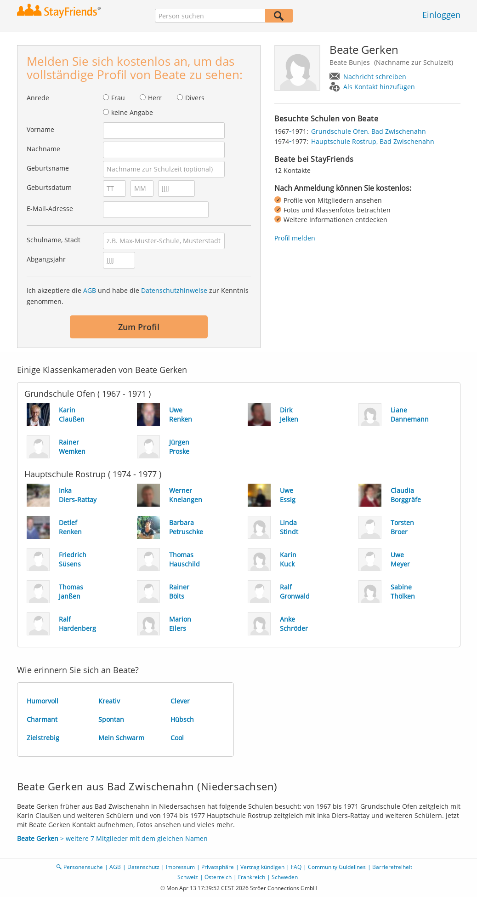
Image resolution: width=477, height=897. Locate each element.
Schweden (285, 877)
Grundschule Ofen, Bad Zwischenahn (368, 131)
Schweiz (187, 877)
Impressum (180, 867)
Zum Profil (138, 326)
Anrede (38, 97)
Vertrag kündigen (262, 867)
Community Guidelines (337, 867)
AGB (89, 290)
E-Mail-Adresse (50, 208)
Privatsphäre (217, 867)
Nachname (43, 148)
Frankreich (251, 877)
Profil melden (294, 238)
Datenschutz (143, 867)
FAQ (296, 867)
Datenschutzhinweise (174, 290)
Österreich (218, 877)
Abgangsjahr (46, 259)
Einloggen (441, 14)
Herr (155, 97)
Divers (194, 97)
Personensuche (83, 867)
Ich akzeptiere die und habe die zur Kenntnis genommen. (138, 296)
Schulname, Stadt (53, 239)
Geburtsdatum (49, 187)
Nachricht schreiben (374, 76)
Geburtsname (48, 168)
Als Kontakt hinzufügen (379, 86)
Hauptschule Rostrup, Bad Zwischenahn (372, 141)
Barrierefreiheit (392, 867)
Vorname (40, 129)
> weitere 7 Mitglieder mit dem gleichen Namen (112, 838)
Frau (118, 97)
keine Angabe (132, 112)
